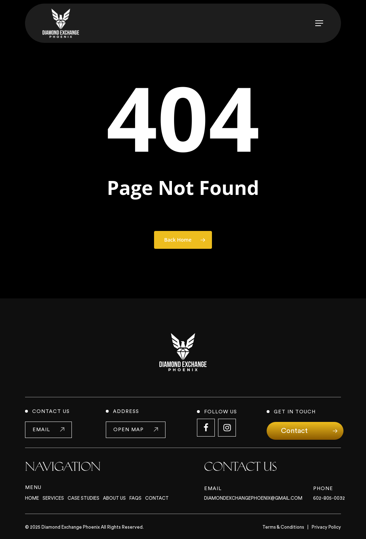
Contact (157, 498)
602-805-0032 (329, 498)
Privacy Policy (326, 527)
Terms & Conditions (283, 527)
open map (128, 429)
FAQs (135, 498)
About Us (114, 498)
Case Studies (83, 498)
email (41, 429)
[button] (319, 23)
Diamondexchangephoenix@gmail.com (253, 498)
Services (53, 498)
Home (32, 498)
